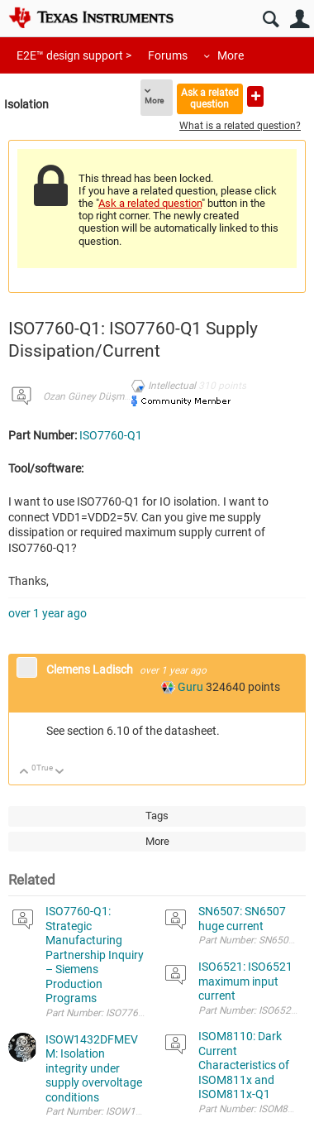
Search (270, 19)
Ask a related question (210, 98)
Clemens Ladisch (91, 669)
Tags (157, 815)
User (299, 19)
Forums (168, 55)
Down (60, 772)
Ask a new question (255, 96)
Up (24, 772)
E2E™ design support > (74, 55)
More (230, 55)
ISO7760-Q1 (110, 435)
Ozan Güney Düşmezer (92, 396)
